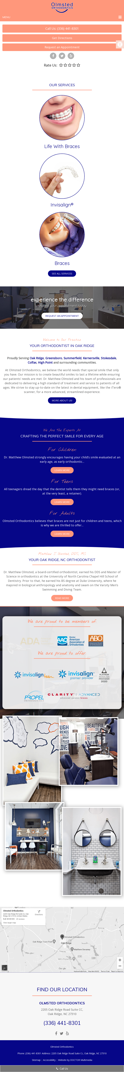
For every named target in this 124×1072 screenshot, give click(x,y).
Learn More (62, 470)
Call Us (62, 1068)
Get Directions (62, 38)
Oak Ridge (37, 358)
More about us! (62, 400)
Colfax (32, 362)
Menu (6, 17)
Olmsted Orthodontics (62, 1003)
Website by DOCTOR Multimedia (75, 1060)
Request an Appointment (62, 47)
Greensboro (53, 358)
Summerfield (72, 358)
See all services (62, 273)
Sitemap (36, 1060)
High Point (45, 362)
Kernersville (91, 358)
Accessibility (49, 1060)
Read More (62, 598)
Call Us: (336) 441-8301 (62, 28)
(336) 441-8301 (62, 1023)
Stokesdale (108, 358)
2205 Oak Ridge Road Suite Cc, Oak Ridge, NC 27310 (79, 1053)
